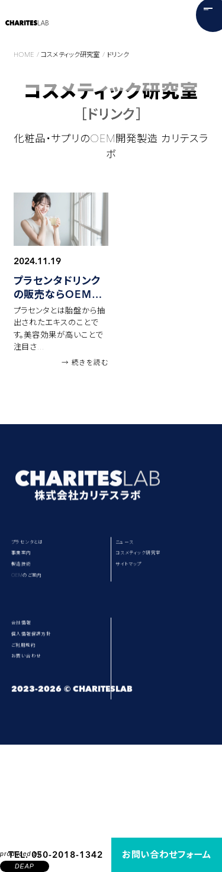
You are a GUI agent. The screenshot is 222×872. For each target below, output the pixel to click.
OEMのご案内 (40, 624)
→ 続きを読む (85, 362)
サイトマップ (144, 601)
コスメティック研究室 (162, 579)
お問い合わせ (38, 752)
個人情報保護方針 (48, 706)
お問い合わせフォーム (166, 854)
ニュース (137, 556)
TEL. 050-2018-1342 (55, 854)
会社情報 (30, 683)
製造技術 (30, 601)
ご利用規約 (34, 729)
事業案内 (30, 579)
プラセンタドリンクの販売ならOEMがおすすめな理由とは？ (58, 288)
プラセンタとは (41, 556)
